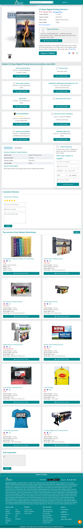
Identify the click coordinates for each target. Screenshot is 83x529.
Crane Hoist (40, 494)
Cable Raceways (65, 497)
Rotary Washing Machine (45, 492)
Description (18, 148)
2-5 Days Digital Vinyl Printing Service (56, 430)
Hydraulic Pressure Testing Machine (13, 495)
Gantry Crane (33, 494)
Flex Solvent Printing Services (12, 301)
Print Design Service (10, 5)
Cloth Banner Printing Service (12, 387)
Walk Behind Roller (54, 482)
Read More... (73, 49)
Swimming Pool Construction (62, 502)
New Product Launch (48, 518)
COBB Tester (61, 494)
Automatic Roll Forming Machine (17, 497)
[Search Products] (30, 2)
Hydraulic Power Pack (47, 490)
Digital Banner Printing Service (13, 344)
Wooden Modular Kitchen (24, 500)
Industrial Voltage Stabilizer (58, 492)
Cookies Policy (28, 509)
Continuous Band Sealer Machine (38, 499)
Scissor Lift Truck (51, 486)
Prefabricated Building (32, 489)
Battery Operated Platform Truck (67, 503)
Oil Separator (35, 492)
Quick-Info (8, 518)
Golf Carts (50, 503)
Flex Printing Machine (69, 490)
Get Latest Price (57, 12)
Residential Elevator (32, 486)
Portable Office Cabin (21, 489)
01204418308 (64, 509)
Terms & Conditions (29, 511)
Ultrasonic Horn (56, 497)
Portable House (9, 487)
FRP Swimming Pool (49, 502)
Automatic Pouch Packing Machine (55, 499)
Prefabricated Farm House (20, 487)
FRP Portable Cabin (59, 487)
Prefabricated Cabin (10, 489)
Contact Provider (21, 76)
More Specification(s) (44, 24)
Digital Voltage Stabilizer (72, 492)
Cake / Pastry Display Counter (30, 495)
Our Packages (46, 513)
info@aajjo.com (65, 514)
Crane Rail (54, 494)
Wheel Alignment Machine (70, 500)
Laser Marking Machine (22, 482)
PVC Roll (72, 495)
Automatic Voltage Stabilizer (12, 494)
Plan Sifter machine (47, 497)
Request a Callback (48, 53)
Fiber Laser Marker (43, 495)
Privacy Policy (27, 513)
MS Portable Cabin (49, 487)
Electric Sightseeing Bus (41, 503)
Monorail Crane (47, 494)
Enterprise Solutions (48, 520)
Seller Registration (47, 509)
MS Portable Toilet (31, 487)
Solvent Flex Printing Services (53, 258)
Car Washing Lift (52, 500)
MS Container (68, 487)
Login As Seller (46, 522)
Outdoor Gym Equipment (29, 503)
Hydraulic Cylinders (37, 490)
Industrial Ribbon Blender (16, 484)
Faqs (6, 522)
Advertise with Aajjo (48, 511)
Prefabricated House (56, 489)
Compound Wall (37, 484)
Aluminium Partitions (28, 484)
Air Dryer (15, 500)
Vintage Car (56, 503)
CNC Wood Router (58, 490)
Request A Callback (41, 474)
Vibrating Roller (63, 482)
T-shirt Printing (48, 387)
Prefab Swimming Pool (38, 502)
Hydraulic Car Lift (42, 486)
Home (3, 5)
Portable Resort (40, 487)
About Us (7, 509)
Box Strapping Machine (59, 484)
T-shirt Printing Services (10, 430)
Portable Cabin (31, 482)
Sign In (65, 2)
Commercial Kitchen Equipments (34, 497)
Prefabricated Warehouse (44, 489)
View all (77, 232)
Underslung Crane (24, 494)
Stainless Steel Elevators (62, 486)
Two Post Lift (60, 500)
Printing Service (18, 5)
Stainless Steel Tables (47, 484)
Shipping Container (66, 489)
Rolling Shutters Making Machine (39, 500)
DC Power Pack (27, 490)
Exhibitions (8, 520)
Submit (8, 226)
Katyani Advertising (52, 29)
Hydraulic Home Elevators (20, 486)
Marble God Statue (64, 495)
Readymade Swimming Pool (15, 503)
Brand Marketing (47, 517)
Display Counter (10, 486)
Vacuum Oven (12, 490)
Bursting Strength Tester (70, 494)
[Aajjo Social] (67, 479)
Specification (8, 148)
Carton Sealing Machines (71, 484)
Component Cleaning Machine (24, 492)
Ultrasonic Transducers (23, 499)
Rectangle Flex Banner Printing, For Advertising (18, 258)
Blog (6, 517)
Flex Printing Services (51, 301)
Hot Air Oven (20, 490)
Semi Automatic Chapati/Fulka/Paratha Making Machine (18, 502)
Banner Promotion (47, 515)
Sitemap (7, 511)
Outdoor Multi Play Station (42, 482)
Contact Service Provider (51, 40)
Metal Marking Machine (54, 495)
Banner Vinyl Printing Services (53, 344)
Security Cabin (72, 486)
